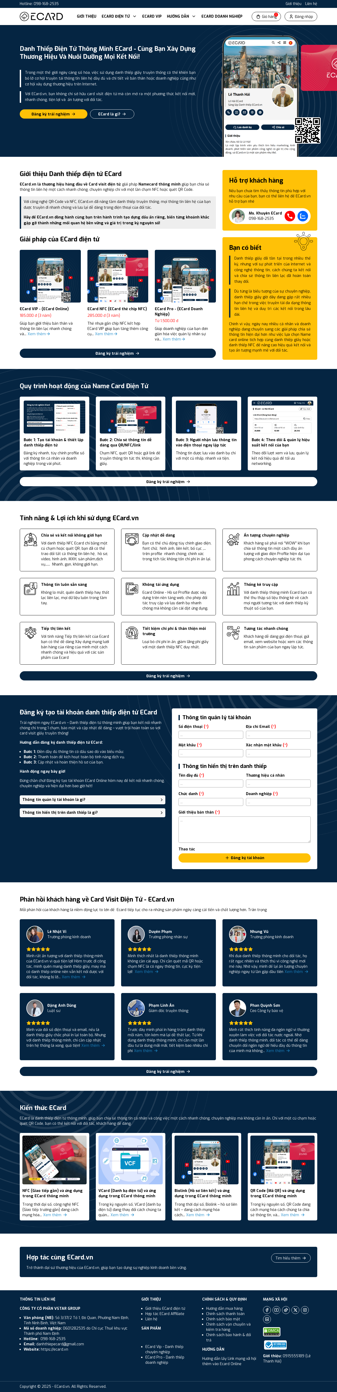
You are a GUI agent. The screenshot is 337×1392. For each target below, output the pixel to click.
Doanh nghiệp (262, 793)
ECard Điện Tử (119, 16)
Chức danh (191, 793)
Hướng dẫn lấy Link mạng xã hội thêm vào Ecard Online (229, 1361)
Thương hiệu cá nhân (265, 775)
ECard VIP (152, 16)
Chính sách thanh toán (225, 1313)
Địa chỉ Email (261, 726)
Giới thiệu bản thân (199, 812)
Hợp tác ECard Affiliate (164, 1313)
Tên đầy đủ (191, 775)
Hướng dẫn (181, 16)
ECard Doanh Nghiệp (221, 16)
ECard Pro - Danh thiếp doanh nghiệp (164, 1360)
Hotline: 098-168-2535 (39, 3)
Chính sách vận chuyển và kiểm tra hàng (228, 1327)
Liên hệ (311, 3)
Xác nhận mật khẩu (267, 745)
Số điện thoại (194, 726)
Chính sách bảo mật (223, 1319)
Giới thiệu (293, 3)
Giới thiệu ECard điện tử (165, 1308)
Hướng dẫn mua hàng (224, 1308)
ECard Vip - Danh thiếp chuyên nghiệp (164, 1349)
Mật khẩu (190, 745)
